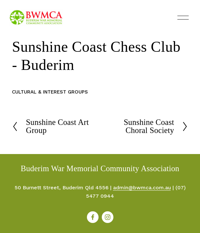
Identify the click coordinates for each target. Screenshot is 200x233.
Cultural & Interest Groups (50, 92)
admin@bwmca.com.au (142, 187)
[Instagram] (107, 217)
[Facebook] (93, 217)
